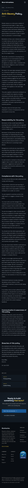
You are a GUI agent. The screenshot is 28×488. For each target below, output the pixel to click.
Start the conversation (10, 411)
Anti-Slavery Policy (16, 480)
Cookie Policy (8, 480)
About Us (4, 454)
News (3, 459)
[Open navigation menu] (25, 2)
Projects (4, 457)
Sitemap (22, 480)
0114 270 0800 (5, 446)
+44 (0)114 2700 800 (9, 415)
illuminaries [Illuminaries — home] (6, 428)
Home (3, 7)
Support (4, 462)
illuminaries (8, 2)
